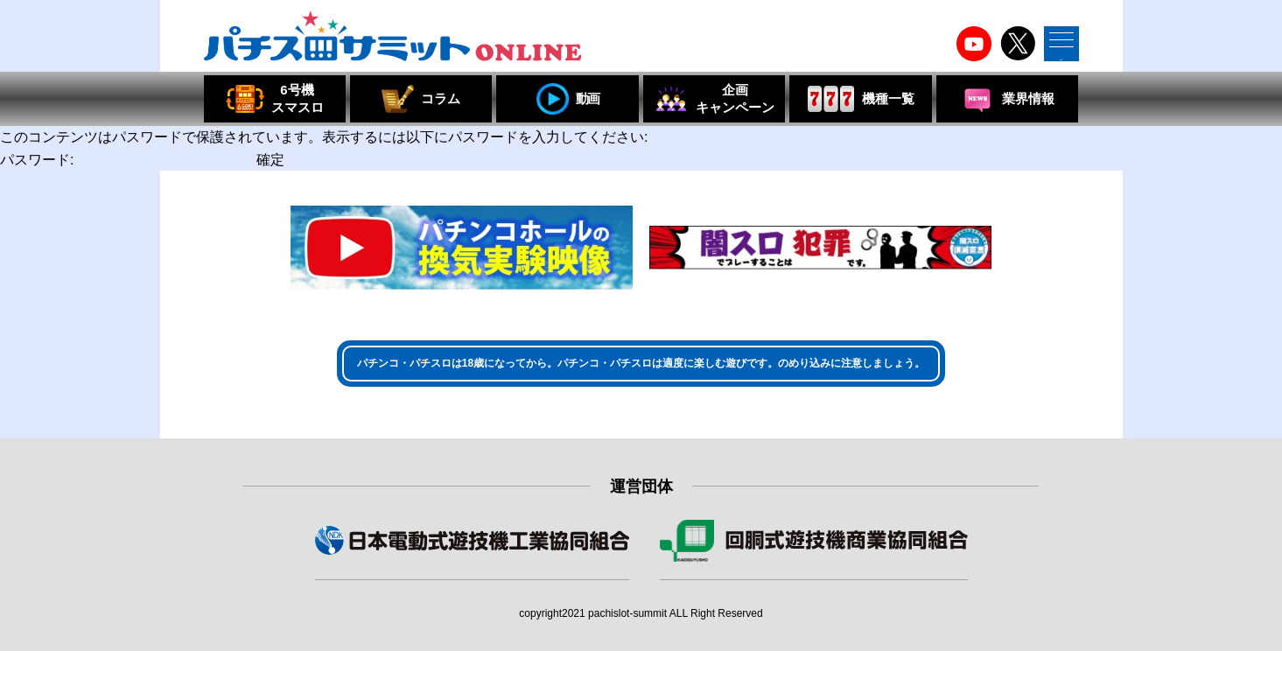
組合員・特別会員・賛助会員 (814, 593)
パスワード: (126, 159)
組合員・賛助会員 (472, 593)
